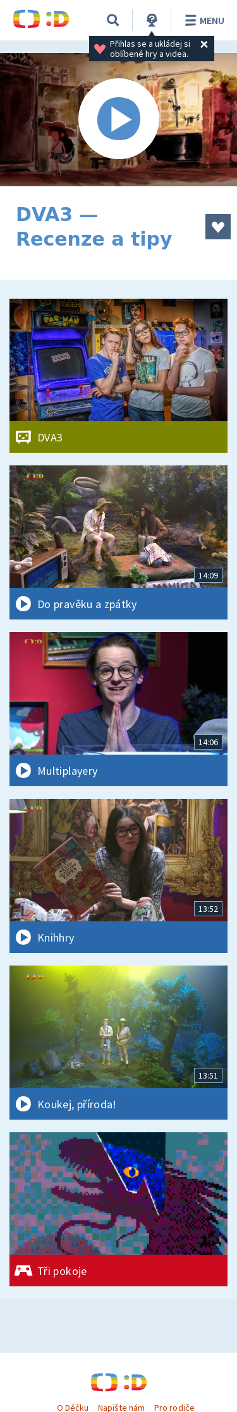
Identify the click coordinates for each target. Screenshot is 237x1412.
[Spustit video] (118, 119)
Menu (202, 20)
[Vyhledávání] (113, 20)
